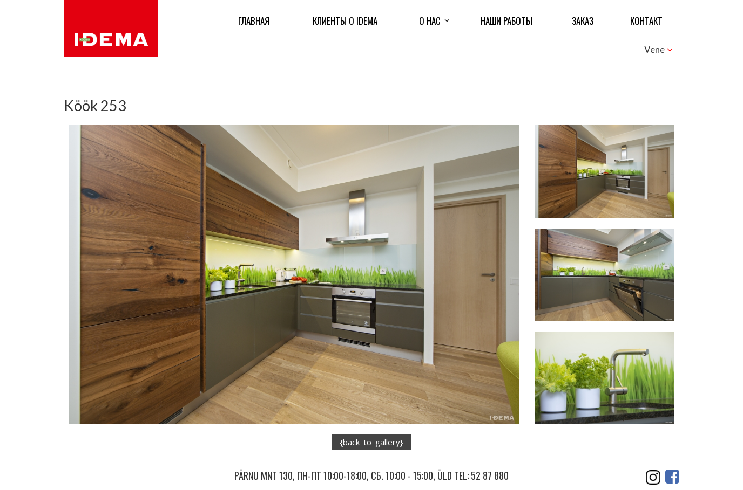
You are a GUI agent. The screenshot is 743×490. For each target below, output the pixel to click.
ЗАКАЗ (582, 20)
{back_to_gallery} (371, 442)
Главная (253, 20)
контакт (646, 20)
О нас (430, 20)
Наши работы (506, 20)
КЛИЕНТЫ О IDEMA (345, 20)
